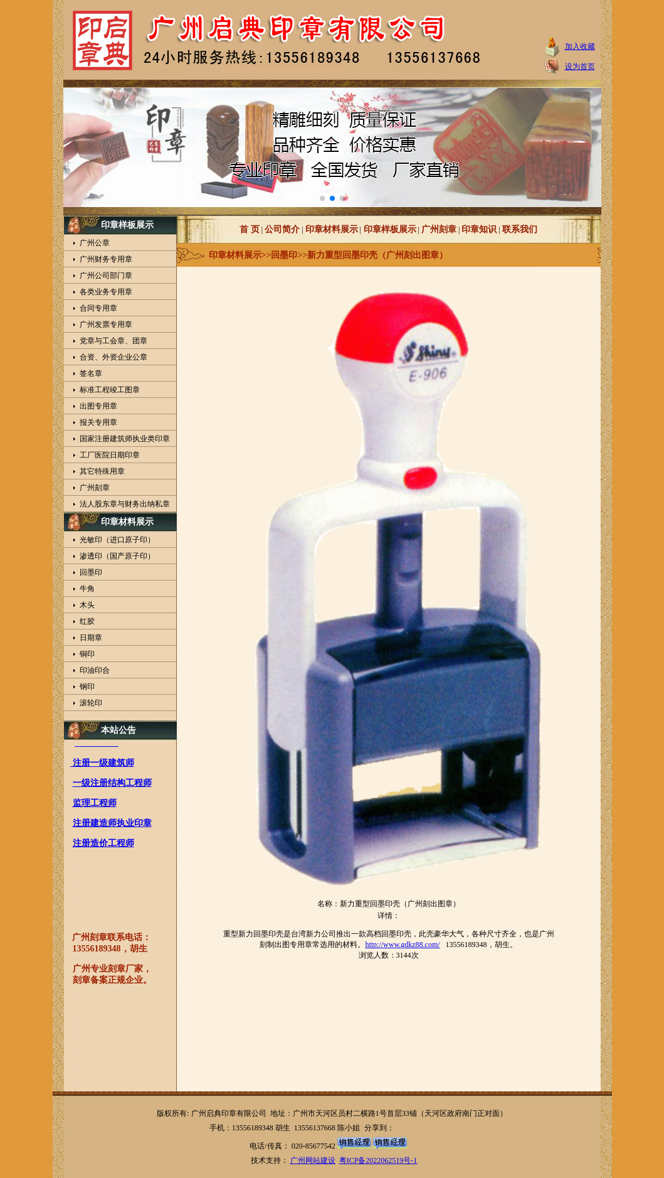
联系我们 (519, 229)
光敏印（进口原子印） (117, 539)
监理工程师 (95, 805)
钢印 (87, 686)
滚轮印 (91, 703)
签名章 (91, 373)
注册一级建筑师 (102, 765)
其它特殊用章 (102, 471)
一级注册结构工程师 (112, 785)
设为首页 (580, 66)
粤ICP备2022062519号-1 (378, 1160)
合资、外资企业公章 (113, 357)
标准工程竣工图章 (110, 389)
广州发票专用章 (106, 324)
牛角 (87, 588)
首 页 (250, 229)
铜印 (87, 654)
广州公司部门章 (106, 275)
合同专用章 (98, 308)
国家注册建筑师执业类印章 (125, 438)
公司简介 (282, 229)
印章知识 (479, 229)
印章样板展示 (388, 229)
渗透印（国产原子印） (117, 556)
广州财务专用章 (106, 259)
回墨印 (91, 572)
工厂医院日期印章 (110, 455)
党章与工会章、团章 (113, 340)
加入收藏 (580, 46)
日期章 (91, 637)
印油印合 (95, 670)
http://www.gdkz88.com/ (402, 944)
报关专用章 (98, 422)
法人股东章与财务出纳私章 (125, 504)
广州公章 (95, 242)
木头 (87, 605)
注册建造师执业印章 (112, 825)
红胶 (87, 621)
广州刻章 (95, 487)
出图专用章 (98, 406)
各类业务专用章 (106, 291)
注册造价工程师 (103, 845)
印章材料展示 (331, 229)
